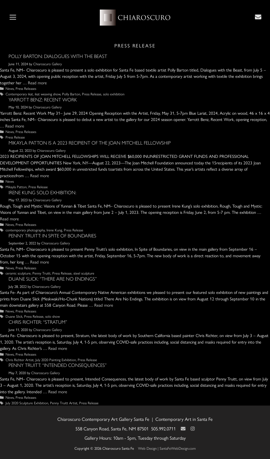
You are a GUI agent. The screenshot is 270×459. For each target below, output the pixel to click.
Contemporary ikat (19, 93)
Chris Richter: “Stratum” (38, 322)
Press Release (91, 93)
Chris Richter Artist (20, 359)
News (10, 88)
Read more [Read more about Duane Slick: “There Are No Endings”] (103, 305)
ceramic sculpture (18, 273)
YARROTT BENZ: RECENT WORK (43, 100)
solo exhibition (113, 93)
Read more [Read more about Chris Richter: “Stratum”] (57, 348)
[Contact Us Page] (258, 17)
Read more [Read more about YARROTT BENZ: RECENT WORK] (14, 126)
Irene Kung (54, 229)
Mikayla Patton (16, 186)
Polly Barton (71, 93)
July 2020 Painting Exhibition (55, 359)
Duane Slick (14, 316)
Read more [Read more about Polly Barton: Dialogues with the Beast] (37, 83)
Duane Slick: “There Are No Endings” (53, 279)
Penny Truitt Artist (63, 402)
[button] (13, 17)
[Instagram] (193, 428)
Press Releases (26, 88)
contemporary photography (25, 229)
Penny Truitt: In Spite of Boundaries (52, 236)
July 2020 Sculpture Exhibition (27, 402)
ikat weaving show (47, 93)
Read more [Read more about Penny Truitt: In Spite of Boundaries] (39, 262)
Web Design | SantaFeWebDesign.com (167, 448)
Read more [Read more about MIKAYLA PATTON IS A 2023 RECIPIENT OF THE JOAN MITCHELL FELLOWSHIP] (39, 175)
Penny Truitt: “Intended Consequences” (58, 365)
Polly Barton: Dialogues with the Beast (58, 56)
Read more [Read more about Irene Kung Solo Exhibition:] (9, 219)
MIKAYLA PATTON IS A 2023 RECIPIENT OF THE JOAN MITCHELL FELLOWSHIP (90, 143)
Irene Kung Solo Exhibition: (42, 192)
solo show (52, 316)
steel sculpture (83, 273)
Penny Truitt (41, 273)
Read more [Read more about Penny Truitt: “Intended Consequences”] (57, 391)
